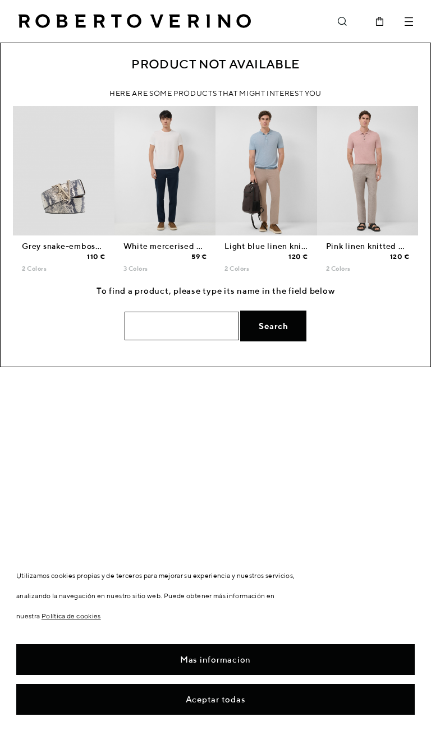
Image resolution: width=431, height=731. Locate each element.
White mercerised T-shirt (173, 246)
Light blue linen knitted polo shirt (290, 246)
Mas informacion (215, 659)
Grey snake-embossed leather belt (90, 246)
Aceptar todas (216, 699)
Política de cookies (71, 616)
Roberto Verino (135, 21)
